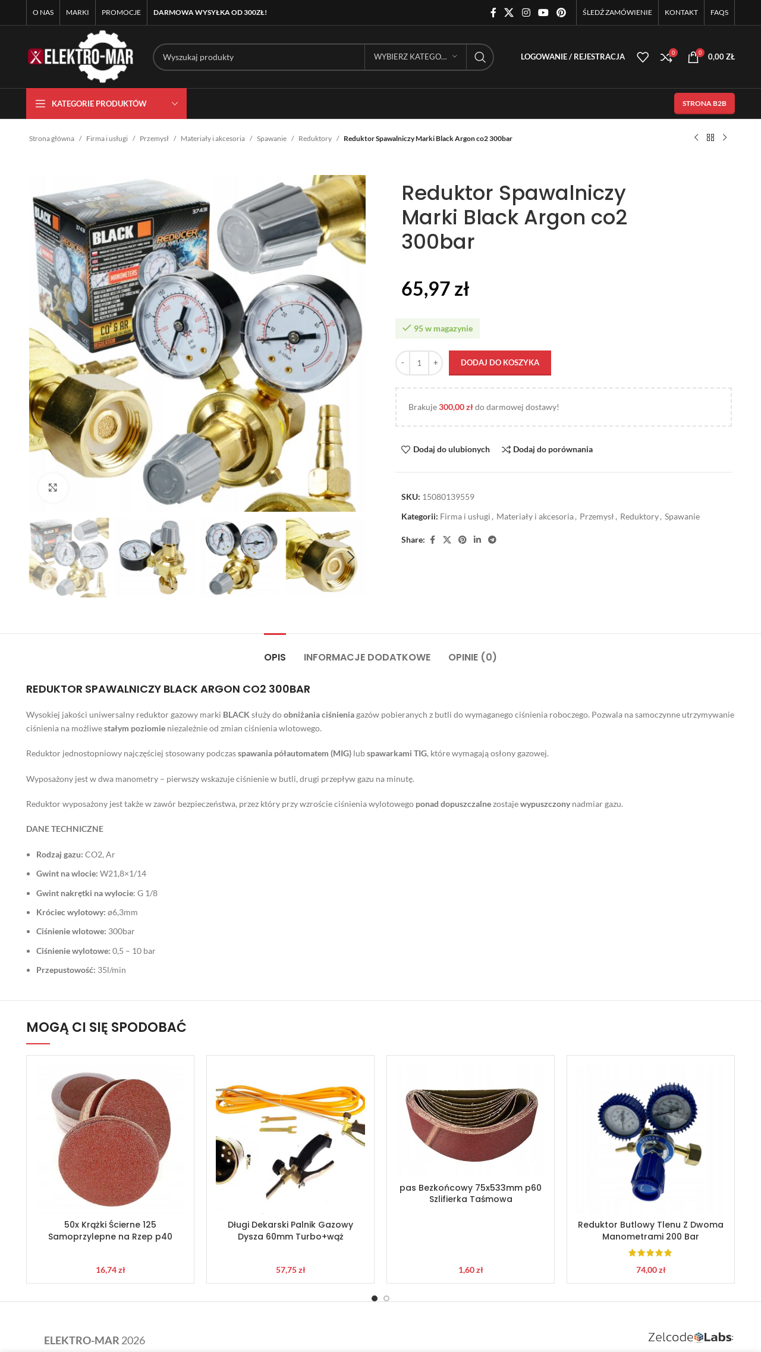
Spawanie (272, 138)
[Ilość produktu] (419, 362)
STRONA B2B (705, 103)
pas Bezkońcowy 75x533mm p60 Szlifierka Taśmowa (471, 1194)
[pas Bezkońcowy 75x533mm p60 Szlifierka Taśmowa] (470, 1120)
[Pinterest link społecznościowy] (561, 12)
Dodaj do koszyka (500, 362)
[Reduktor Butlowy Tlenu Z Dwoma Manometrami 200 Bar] (650, 1139)
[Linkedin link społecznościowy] (477, 540)
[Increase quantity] (435, 362)
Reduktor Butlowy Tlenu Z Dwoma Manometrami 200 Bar (651, 1231)
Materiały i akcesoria (213, 138)
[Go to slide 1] (375, 1298)
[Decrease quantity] (402, 362)
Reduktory (315, 138)
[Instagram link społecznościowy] (526, 12)
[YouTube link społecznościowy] (543, 12)
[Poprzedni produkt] (696, 138)
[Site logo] (80, 56)
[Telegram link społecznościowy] (492, 540)
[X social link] (509, 12)
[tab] (275, 651)
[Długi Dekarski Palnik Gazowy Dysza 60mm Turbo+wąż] (290, 1139)
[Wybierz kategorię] (415, 57)
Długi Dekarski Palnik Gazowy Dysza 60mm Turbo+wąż (290, 1231)
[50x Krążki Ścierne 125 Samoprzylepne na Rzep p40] (110, 1139)
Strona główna (51, 138)
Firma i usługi (107, 138)
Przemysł (154, 138)
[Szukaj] (323, 57)
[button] (44, 557)
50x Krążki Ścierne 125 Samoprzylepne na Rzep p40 (110, 1231)
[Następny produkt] (725, 138)
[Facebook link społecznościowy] (493, 12)
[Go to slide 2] (386, 1298)
